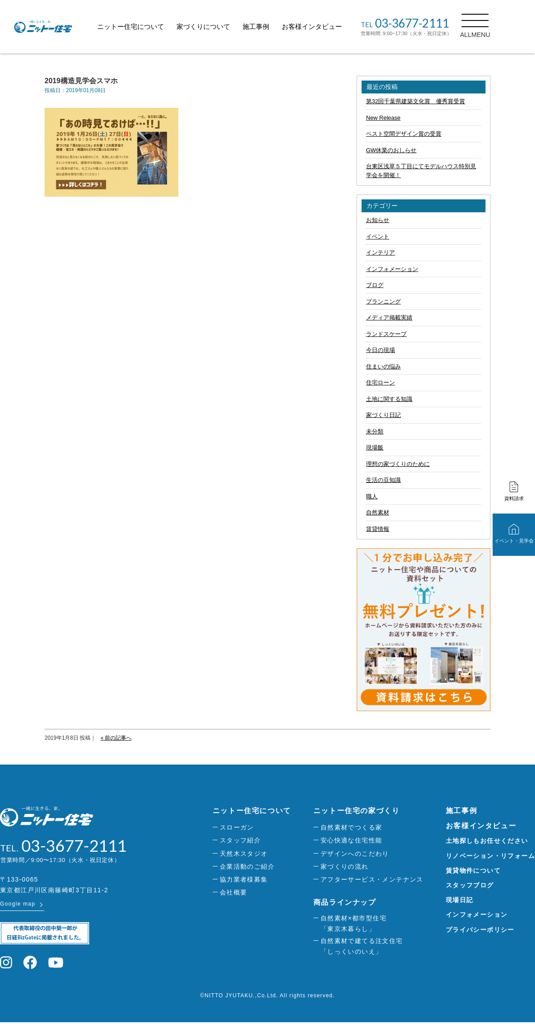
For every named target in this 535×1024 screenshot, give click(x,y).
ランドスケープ (386, 334)
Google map (17, 906)
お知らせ (377, 220)
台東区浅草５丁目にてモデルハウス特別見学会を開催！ (421, 170)
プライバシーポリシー (480, 929)
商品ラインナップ (344, 902)
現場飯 (374, 447)
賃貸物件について (473, 870)
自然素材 (377, 512)
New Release (383, 117)
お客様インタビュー (332, 26)
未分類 (374, 431)
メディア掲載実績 (389, 317)
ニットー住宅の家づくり (356, 810)
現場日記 (459, 899)
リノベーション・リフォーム (490, 855)
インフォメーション (392, 269)
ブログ (374, 285)
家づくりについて (223, 26)
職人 (372, 496)
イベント (377, 236)
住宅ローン (380, 382)
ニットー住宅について (150, 26)
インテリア (380, 252)
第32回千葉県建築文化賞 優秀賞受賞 (415, 101)
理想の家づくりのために (398, 464)
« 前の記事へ (116, 738)
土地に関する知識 (389, 399)
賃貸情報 (377, 529)
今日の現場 (380, 350)
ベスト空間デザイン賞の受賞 (403, 133)
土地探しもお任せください (487, 840)
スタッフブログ (470, 885)
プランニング (383, 301)
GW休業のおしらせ (391, 150)
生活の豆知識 (383, 480)
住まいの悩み (383, 366)
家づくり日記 (383, 415)
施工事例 (276, 26)
